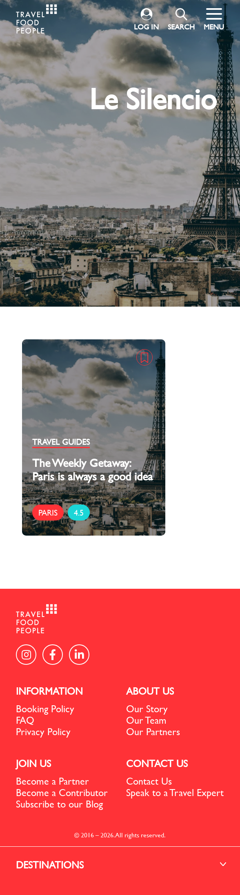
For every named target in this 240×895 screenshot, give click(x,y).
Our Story (147, 709)
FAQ (25, 720)
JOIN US (33, 763)
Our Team (146, 720)
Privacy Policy (43, 731)
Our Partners (153, 731)
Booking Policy (45, 709)
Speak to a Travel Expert (175, 792)
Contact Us (149, 781)
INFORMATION (49, 691)
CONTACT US (157, 763)
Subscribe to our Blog (59, 804)
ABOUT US (150, 691)
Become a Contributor (62, 792)
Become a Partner (52, 781)
